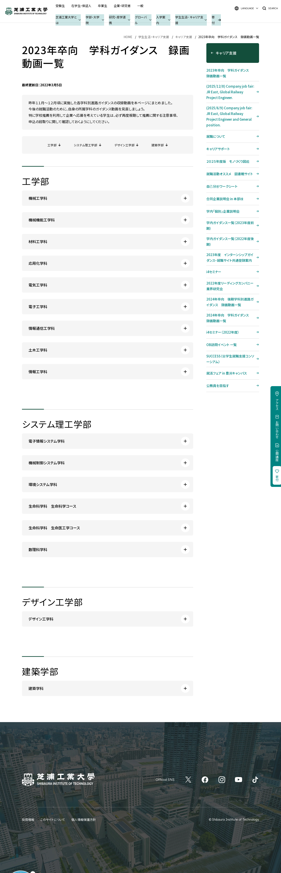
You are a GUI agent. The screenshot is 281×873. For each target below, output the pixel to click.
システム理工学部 (84, 144)
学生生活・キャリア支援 (154, 37)
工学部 (50, 144)
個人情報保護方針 (83, 819)
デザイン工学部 (125, 144)
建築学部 (159, 144)
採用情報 (28, 819)
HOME (128, 37)
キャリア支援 (183, 37)
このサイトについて (52, 819)
